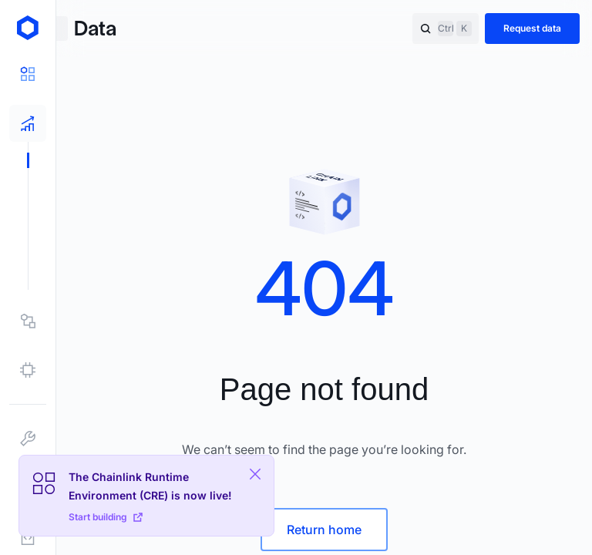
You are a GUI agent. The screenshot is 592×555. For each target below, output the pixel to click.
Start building (106, 517)
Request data (532, 28)
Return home (324, 529)
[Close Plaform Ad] (255, 474)
